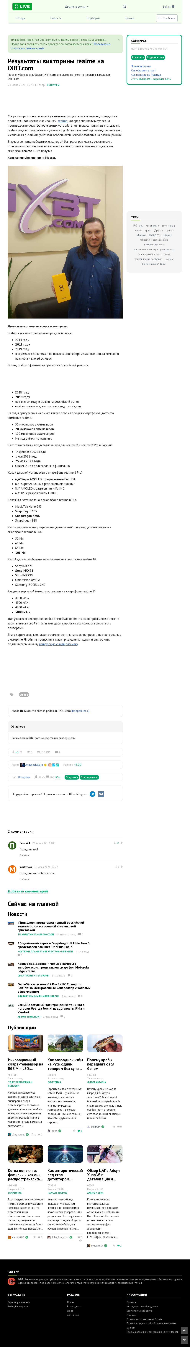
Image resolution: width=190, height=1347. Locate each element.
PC (135, 225)
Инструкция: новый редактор (142, 1306)
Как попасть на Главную (146, 74)
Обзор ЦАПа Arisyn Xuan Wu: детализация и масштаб (103, 1177)
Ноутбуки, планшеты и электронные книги (45, 951)
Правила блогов (141, 66)
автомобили (168, 225)
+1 (17, 752)
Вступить (72, 777)
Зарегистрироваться (19, 1302)
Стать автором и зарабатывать (151, 79)
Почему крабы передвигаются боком (100, 1064)
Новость (155, 235)
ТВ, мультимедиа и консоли (36, 934)
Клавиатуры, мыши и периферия (38, 996)
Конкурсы (53, 85)
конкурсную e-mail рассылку (58, 644)
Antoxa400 (18, 1237)
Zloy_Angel (18, 1134)
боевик (138, 230)
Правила (131, 1302)
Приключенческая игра (145, 249)
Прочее (129, 18)
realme (62, 121)
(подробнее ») (80, 711)
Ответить (24, 855)
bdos (54, 1130)
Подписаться (89, 777)
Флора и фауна (96, 1082)
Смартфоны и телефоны (33, 975)
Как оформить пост (143, 70)
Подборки (93, 18)
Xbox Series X (152, 225)
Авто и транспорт (29, 1016)
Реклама (131, 1315)
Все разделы (74, 1306)
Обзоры (20, 18)
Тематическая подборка (148, 259)
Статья (167, 254)
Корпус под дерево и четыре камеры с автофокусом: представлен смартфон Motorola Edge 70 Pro (53, 967)
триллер (169, 259)
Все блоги (166, 18)
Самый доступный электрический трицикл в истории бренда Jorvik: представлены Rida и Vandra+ (51, 1008)
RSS (57, 777)
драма (148, 230)
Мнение (141, 235)
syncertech (97, 1245)
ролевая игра (167, 249)
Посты (70, 1302)
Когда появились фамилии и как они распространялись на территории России (24, 1179)
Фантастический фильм (154, 263)
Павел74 (24, 843)
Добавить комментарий (28, 891)
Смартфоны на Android (149, 254)
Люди (70, 1310)
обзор (167, 235)
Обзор (24, 694)
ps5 (141, 225)
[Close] (118, 40)
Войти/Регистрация (18, 1306)
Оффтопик (54, 1082)
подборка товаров (154, 244)
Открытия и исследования (154, 239)
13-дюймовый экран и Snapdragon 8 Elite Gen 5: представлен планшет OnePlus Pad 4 (54, 945)
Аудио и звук (95, 1192)
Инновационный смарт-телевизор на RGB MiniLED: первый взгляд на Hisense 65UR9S (25, 1068)
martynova (25, 867)
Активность (73, 1315)
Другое (158, 230)
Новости (55, 18)
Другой (169, 230)
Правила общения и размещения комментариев (152, 1331)
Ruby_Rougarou (60, 1237)
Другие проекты (77, 6)
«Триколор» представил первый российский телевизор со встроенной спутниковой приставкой (51, 926)
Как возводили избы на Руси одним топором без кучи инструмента (65, 1066)
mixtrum (95, 1126)
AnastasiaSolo (34, 764)
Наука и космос (57, 1192)
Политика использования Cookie (144, 1319)
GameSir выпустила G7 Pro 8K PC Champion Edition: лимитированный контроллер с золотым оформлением (54, 988)
